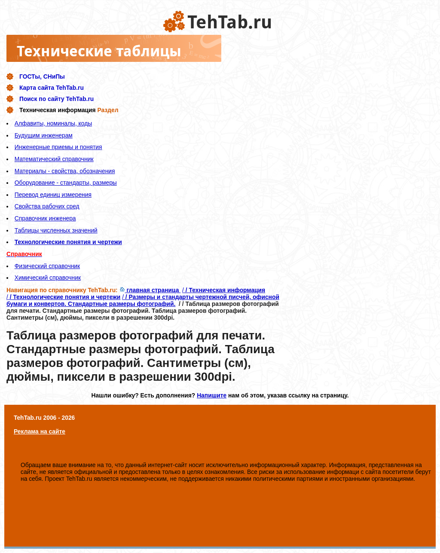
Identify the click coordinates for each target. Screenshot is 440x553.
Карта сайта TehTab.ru (51, 87)
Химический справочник (48, 277)
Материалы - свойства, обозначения (65, 171)
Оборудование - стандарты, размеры (66, 182)
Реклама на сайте (39, 431)
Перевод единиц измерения (53, 194)
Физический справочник (47, 266)
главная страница (150, 290)
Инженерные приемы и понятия (58, 147)
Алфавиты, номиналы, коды (53, 123)
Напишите (211, 395)
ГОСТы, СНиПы (42, 76)
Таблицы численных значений (56, 230)
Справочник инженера (45, 218)
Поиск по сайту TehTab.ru (56, 98)
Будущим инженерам (44, 135)
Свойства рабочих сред (47, 206)
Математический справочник (54, 159)
